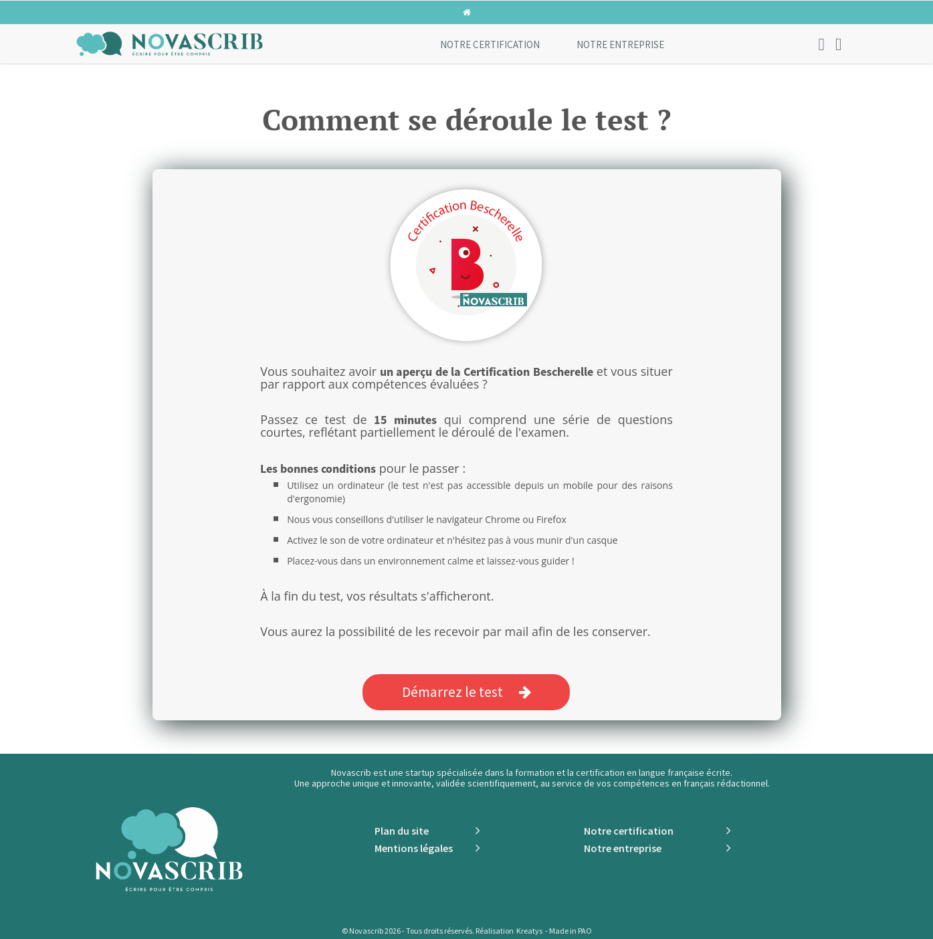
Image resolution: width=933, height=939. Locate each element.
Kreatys (529, 931)
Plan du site (402, 831)
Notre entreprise (620, 44)
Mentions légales (414, 848)
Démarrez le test (466, 692)
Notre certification (490, 44)
